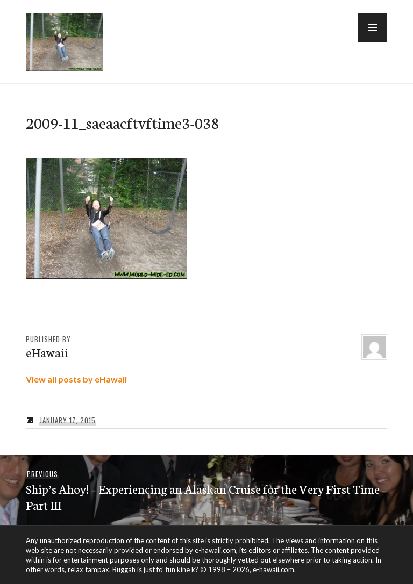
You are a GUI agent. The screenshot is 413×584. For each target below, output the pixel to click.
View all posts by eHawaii (76, 379)
